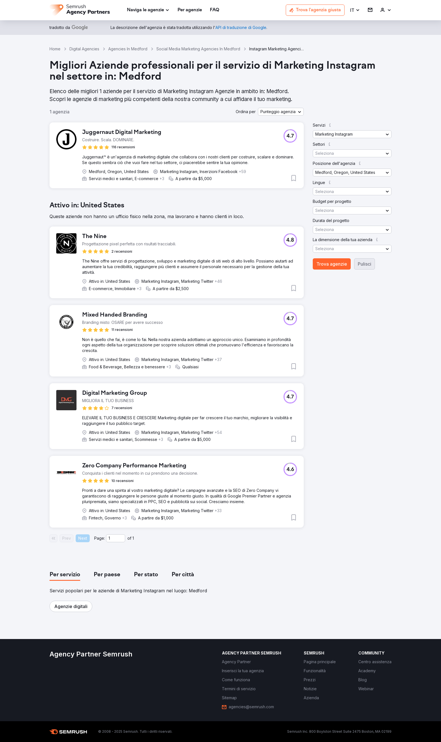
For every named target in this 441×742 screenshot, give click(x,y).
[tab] (65, 574)
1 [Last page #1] (133, 538)
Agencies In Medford (127, 48)
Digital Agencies (84, 48)
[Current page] (115, 538)
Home (55, 48)
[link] (189, 10)
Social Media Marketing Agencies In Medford (198, 48)
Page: (99, 538)
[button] (355, 10)
